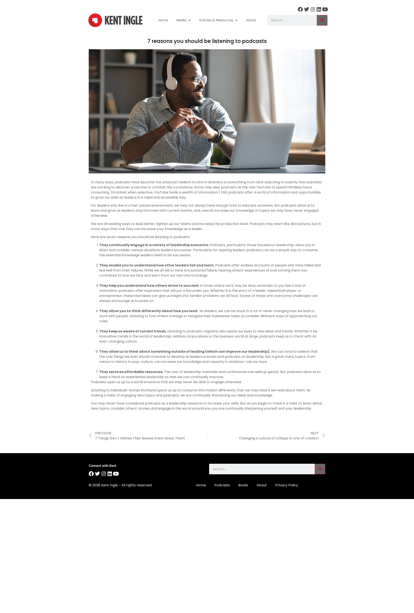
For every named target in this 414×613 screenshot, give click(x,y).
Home (163, 20)
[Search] (322, 20)
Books (243, 485)
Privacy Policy (286, 485)
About (251, 20)
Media (183, 20)
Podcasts (222, 485)
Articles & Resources (218, 20)
